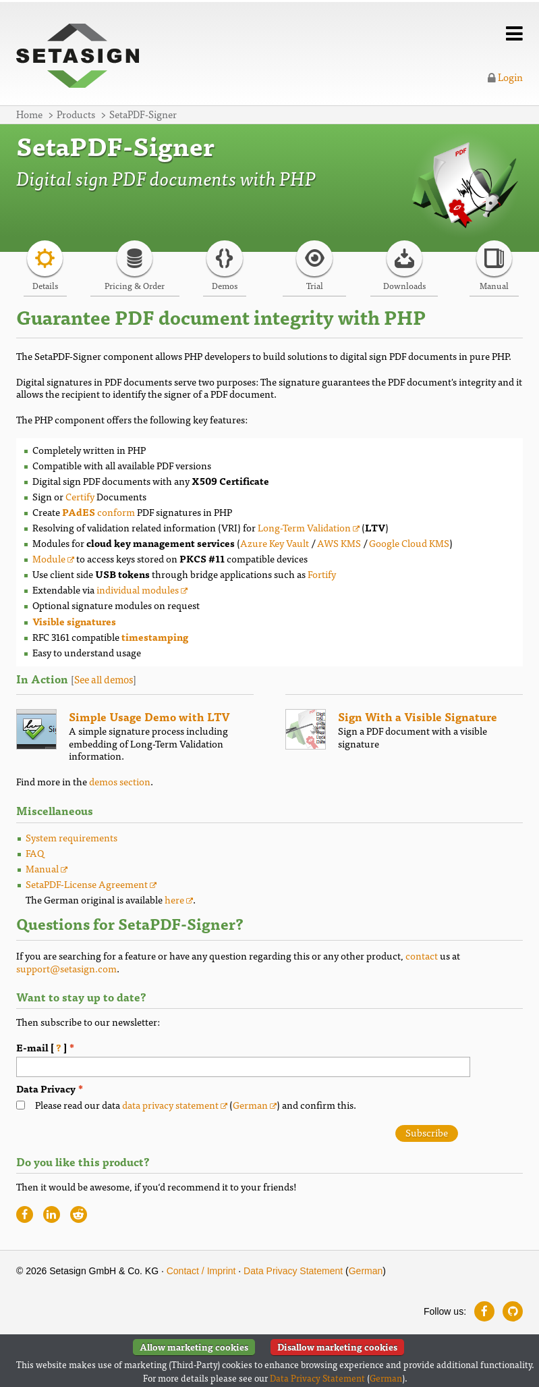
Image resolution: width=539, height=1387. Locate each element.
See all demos (103, 679)
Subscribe (426, 1132)
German (250, 1104)
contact (421, 955)
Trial (314, 285)
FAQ (35, 852)
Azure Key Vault (274, 542)
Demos (224, 285)
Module (48, 558)
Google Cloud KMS (409, 542)
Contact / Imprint (201, 1270)
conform (98, 511)
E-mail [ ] (52, 1047)
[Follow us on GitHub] (513, 1311)
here (174, 899)
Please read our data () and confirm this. (195, 1105)
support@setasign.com (66, 968)
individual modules (137, 589)
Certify (79, 496)
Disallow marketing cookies (337, 1347)
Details (45, 285)
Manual (494, 285)
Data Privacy (46, 1088)
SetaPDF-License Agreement (87, 883)
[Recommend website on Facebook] (24, 1214)
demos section (119, 781)
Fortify (322, 573)
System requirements (71, 837)
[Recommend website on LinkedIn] (51, 1214)
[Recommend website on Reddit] (78, 1214)
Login (505, 76)
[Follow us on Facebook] (484, 1311)
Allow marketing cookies (194, 1347)
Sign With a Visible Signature (417, 716)
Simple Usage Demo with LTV (149, 716)
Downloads (404, 285)
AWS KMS (339, 542)
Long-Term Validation (304, 527)
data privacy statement (170, 1104)
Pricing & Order (135, 285)
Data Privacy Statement (293, 1270)
